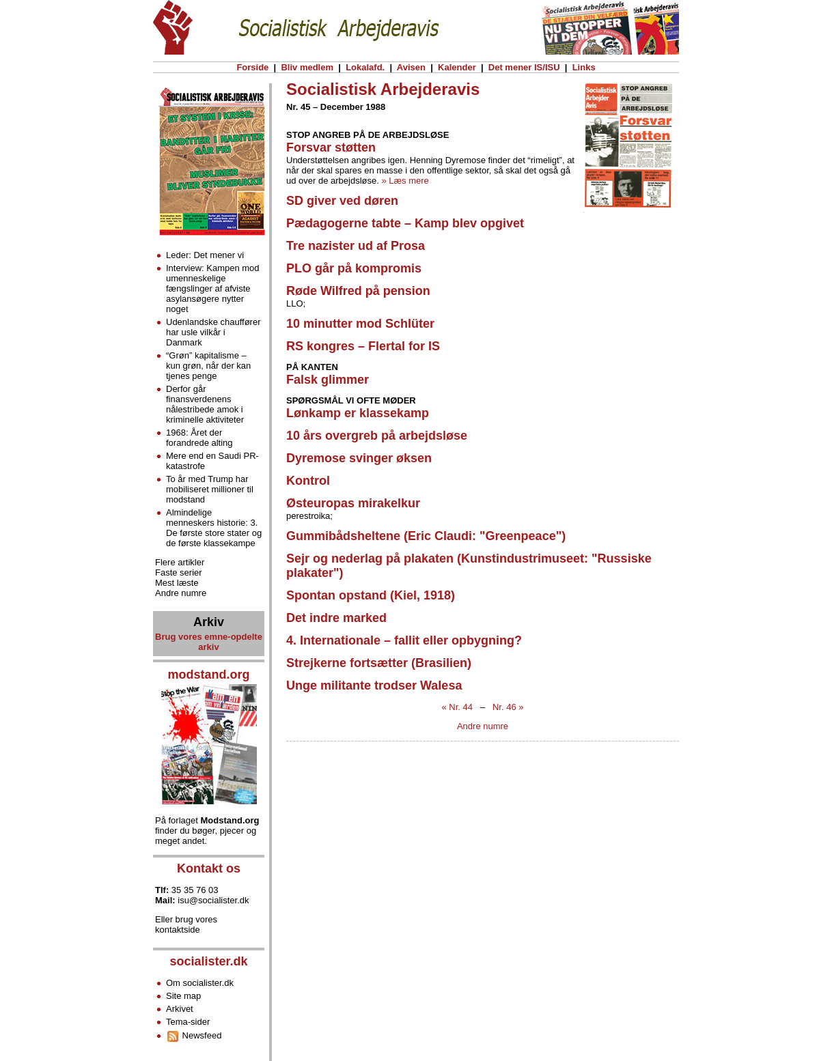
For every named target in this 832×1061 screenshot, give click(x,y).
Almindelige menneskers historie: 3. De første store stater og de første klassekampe (214, 527)
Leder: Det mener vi (205, 255)
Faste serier (178, 572)
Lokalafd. (365, 67)
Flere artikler (179, 562)
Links (584, 67)
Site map (183, 996)
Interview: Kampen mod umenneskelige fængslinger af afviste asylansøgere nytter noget (213, 288)
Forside (252, 67)
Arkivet (179, 1009)
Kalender (456, 67)
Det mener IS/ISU (524, 67)
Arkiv (208, 622)
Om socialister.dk (200, 983)
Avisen (411, 67)
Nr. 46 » (508, 707)
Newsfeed (193, 1035)
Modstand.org (230, 820)
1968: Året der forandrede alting (199, 437)
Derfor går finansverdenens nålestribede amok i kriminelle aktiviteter (205, 404)
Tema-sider (188, 1022)
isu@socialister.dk (213, 900)
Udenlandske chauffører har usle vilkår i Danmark (213, 332)
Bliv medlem (307, 67)
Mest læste (177, 583)
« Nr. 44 (457, 707)
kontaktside (177, 929)
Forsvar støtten (331, 147)
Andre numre (482, 726)
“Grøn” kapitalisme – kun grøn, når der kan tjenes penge (208, 365)
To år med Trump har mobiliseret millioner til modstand (209, 489)
